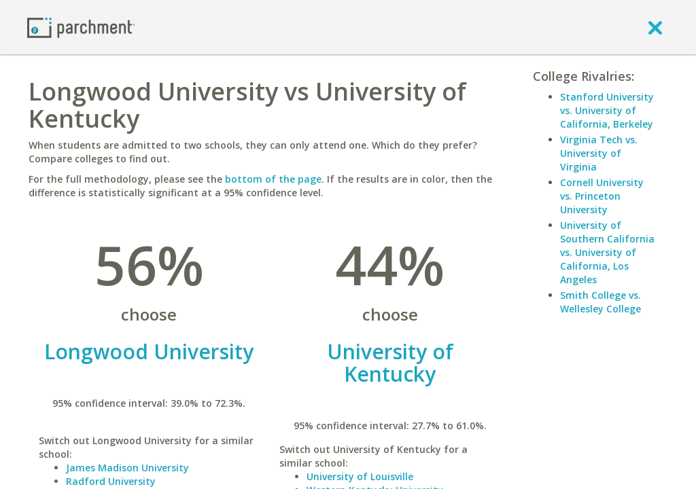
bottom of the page (273, 179)
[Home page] (81, 26)
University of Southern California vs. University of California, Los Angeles (607, 252)
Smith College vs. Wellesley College (600, 302)
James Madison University (127, 467)
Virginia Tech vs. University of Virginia (599, 153)
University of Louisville (360, 476)
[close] (655, 27)
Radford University (111, 481)
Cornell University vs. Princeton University (602, 196)
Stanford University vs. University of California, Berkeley (607, 110)
